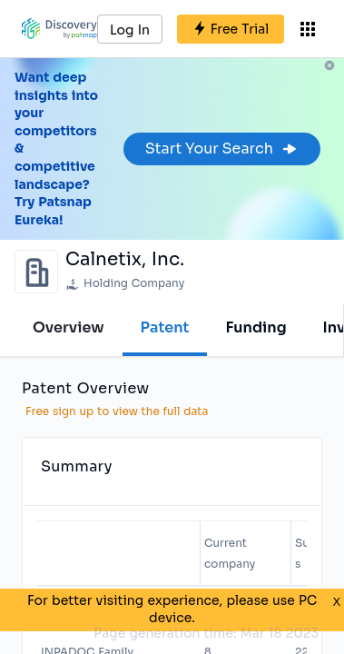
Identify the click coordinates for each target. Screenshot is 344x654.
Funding (255, 327)
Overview (68, 327)
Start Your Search (222, 148)
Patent (165, 327)
